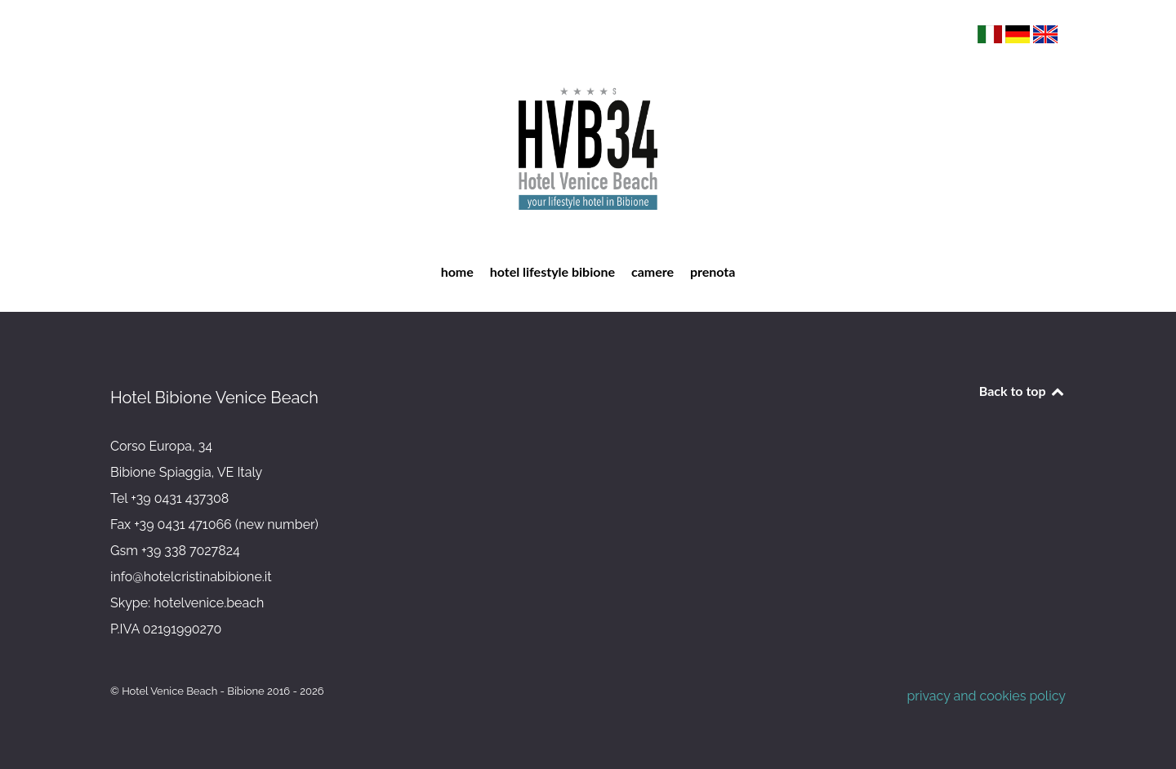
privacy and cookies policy (986, 696)
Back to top (1022, 390)
